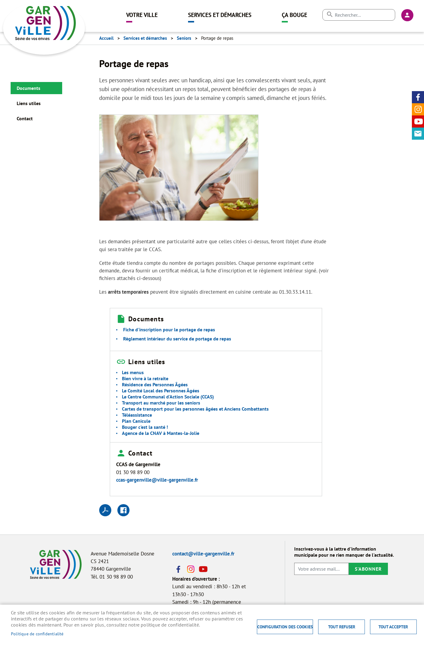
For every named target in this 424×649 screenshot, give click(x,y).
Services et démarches (219, 15)
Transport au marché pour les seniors (161, 403)
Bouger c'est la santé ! (145, 427)
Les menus (133, 372)
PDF (105, 510)
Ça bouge (294, 15)
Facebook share (123, 510)
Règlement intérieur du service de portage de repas (177, 339)
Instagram (418, 109)
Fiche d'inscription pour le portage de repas (169, 329)
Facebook (418, 97)
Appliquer (330, 14)
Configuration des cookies (285, 627)
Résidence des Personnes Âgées (155, 384)
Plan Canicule (136, 421)
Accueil (106, 38)
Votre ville (142, 15)
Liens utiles (29, 103)
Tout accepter (393, 627)
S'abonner (368, 569)
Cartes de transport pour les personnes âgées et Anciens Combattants (195, 409)
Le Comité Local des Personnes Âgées (160, 391)
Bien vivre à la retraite (145, 378)
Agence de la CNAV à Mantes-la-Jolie (160, 433)
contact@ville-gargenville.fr (203, 553)
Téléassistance (137, 415)
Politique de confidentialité (37, 634)
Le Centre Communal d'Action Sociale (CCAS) (168, 397)
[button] (178, 169)
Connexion (407, 15)
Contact (418, 134)
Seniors (184, 38)
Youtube (418, 121)
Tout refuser (341, 627)
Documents (28, 88)
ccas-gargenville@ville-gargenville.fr (157, 480)
